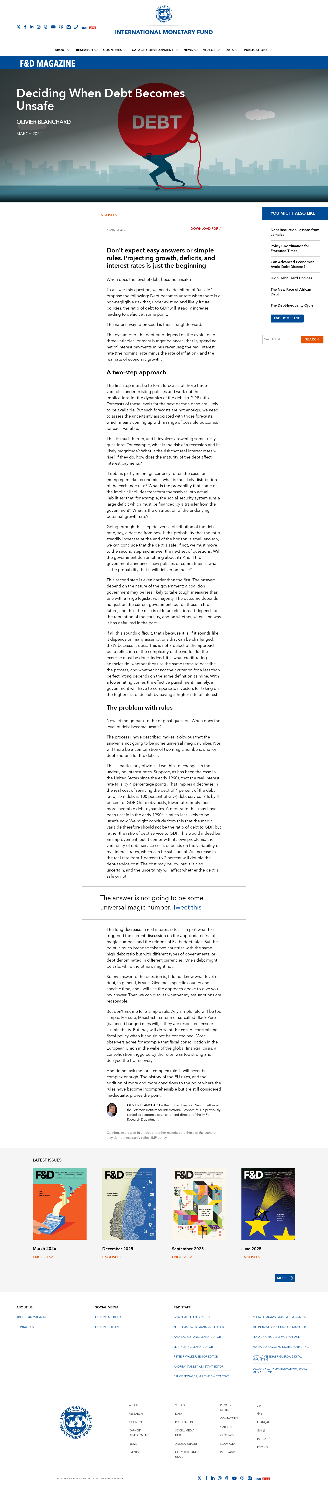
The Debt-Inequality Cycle (292, 305)
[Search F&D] (280, 339)
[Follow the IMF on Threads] (46, 27)
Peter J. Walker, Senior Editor (196, 1355)
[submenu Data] (236, 50)
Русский (264, 1437)
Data (230, 50)
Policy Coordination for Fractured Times (290, 248)
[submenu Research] (96, 50)
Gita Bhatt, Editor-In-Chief (193, 1315)
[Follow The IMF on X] (18, 27)
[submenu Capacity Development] (176, 50)
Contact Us (25, 1325)
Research (84, 50)
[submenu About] (69, 50)
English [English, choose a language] (108, 215)
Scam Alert (228, 1441)
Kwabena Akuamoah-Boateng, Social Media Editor (280, 1369)
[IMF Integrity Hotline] (76, 27)
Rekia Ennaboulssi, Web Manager (277, 1335)
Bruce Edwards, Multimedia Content (201, 1374)
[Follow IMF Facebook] (25, 27)
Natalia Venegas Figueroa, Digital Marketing (277, 1356)
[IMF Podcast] (61, 27)
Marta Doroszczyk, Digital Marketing (281, 1345)
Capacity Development (153, 50)
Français (263, 1420)
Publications (256, 50)
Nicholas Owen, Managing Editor (199, 1325)
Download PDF (206, 229)
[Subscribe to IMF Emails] (69, 27)
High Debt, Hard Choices (291, 278)
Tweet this (187, 907)
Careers (226, 1425)
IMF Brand (227, 1450)
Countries (112, 50)
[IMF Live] (89, 27)
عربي (259, 1403)
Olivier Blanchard (43, 122)
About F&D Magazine (31, 1315)
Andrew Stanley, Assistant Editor (198, 1365)
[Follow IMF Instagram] (39, 27)
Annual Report (186, 1441)
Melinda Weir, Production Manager (279, 1325)
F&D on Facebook (108, 1315)
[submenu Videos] (218, 50)
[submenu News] (196, 50)
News (188, 50)
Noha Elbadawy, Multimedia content (280, 1315)
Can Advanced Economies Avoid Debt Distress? (292, 264)
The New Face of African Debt (291, 291)
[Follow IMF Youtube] (53, 27)
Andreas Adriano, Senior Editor (197, 1335)
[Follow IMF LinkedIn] (31, 27)
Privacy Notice (225, 1406)
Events (134, 1450)
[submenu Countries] (125, 50)
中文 (260, 1411)
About (60, 50)
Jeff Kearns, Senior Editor (193, 1345)
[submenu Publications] (270, 50)
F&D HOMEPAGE (287, 318)
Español (263, 1445)
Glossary (227, 1433)
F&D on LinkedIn (107, 1325)
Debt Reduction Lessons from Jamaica (295, 232)
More (284, 1277)
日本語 (261, 1428)
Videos (209, 50)
